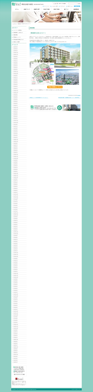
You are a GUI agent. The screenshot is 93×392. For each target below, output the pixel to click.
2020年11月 (15, 139)
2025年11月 (15, 54)
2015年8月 (15, 237)
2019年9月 (15, 160)
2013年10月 (15, 277)
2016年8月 (15, 218)
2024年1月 (15, 88)
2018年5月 (15, 184)
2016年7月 (15, 220)
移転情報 (19, 23)
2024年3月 (15, 84)
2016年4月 (15, 226)
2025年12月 (15, 52)
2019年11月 (15, 156)
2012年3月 (15, 307)
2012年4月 (15, 305)
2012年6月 (15, 301)
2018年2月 (15, 190)
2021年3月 (15, 133)
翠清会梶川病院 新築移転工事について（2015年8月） (69, 97)
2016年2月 (15, 228)
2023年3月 (15, 103)
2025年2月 (15, 69)
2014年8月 (15, 258)
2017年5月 (15, 203)
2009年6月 (15, 343)
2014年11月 (15, 254)
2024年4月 (15, 82)
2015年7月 (15, 239)
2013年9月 (15, 279)
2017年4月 (15, 205)
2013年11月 (15, 275)
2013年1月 (15, 292)
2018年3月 (15, 188)
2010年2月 (15, 337)
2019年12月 (15, 154)
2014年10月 (15, 256)
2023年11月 (15, 92)
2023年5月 (15, 99)
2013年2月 (15, 290)
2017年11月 (15, 196)
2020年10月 (15, 141)
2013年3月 (15, 288)
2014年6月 (15, 262)
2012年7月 (15, 299)
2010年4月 (15, 335)
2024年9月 (15, 75)
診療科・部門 (35, 10)
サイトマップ (46, 6)
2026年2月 (15, 50)
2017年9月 (15, 199)
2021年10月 (15, 122)
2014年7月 (15, 260)
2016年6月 (15, 222)
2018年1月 (15, 192)
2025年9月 (15, 56)
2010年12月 (15, 324)
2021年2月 (15, 135)
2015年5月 (15, 243)
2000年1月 (15, 362)
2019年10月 (15, 158)
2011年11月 (15, 313)
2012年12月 (15, 294)
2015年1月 (15, 250)
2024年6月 (15, 79)
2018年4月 (15, 186)
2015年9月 (15, 235)
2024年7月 (15, 77)
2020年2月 (15, 152)
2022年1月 (15, 118)
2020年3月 (15, 150)
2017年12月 (15, 194)
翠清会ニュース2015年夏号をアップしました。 (38, 97)
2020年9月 (15, 143)
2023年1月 (15, 105)
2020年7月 (15, 145)
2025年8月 (15, 58)
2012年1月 (15, 309)
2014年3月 (15, 267)
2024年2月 (15, 86)
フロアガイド (62, 6)
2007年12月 (15, 354)
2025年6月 (15, 62)
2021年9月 (15, 124)
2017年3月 (15, 207)
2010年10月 (15, 328)
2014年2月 (15, 269)
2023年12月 (15, 90)
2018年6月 (15, 182)
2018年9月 (15, 179)
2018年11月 (15, 175)
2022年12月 (15, 107)
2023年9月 (15, 94)
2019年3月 (15, 169)
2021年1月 (15, 137)
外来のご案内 (44, 10)
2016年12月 (15, 213)
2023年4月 (15, 101)
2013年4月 (15, 286)
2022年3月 (15, 116)
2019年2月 (15, 171)
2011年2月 (15, 322)
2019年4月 (15, 167)
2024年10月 (15, 73)
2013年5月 (15, 284)
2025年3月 (15, 67)
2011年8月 (15, 316)
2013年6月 (15, 282)
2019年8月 (15, 162)
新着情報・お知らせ (18, 32)
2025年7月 (15, 60)
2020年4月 (15, 148)
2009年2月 (15, 345)
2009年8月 (15, 341)
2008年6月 (15, 350)
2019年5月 (15, 165)
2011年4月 (15, 320)
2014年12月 (15, 252)
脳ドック (63, 10)
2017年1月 (15, 211)
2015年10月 (15, 233)
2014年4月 (15, 265)
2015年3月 (15, 247)
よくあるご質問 (55, 6)
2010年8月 (15, 330)
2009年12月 (15, 339)
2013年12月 (15, 273)
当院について (25, 10)
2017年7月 (15, 201)
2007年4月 (15, 360)
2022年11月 (15, 109)
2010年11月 (15, 326)
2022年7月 (15, 111)
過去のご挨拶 (16, 41)
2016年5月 (15, 224)
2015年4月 (15, 245)
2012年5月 (15, 303)
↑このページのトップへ (75, 389)
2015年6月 (15, 241)
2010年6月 (15, 333)
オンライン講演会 (17, 30)
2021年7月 (15, 126)
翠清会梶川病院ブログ (18, 39)
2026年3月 (15, 48)
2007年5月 (15, 358)
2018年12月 (15, 173)
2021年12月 (15, 120)
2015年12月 (15, 231)
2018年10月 (15, 177)
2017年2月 (15, 209)
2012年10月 (15, 296)
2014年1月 (15, 271)
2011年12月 (15, 311)
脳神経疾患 (73, 10)
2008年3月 (15, 352)
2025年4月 (15, 65)
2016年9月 (15, 216)
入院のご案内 (54, 10)
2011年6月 (15, 318)
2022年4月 (15, 114)
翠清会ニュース (17, 37)
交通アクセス (70, 6)
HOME (13, 10)
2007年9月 (15, 356)
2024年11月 (15, 71)
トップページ (14, 23)
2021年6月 (15, 128)
